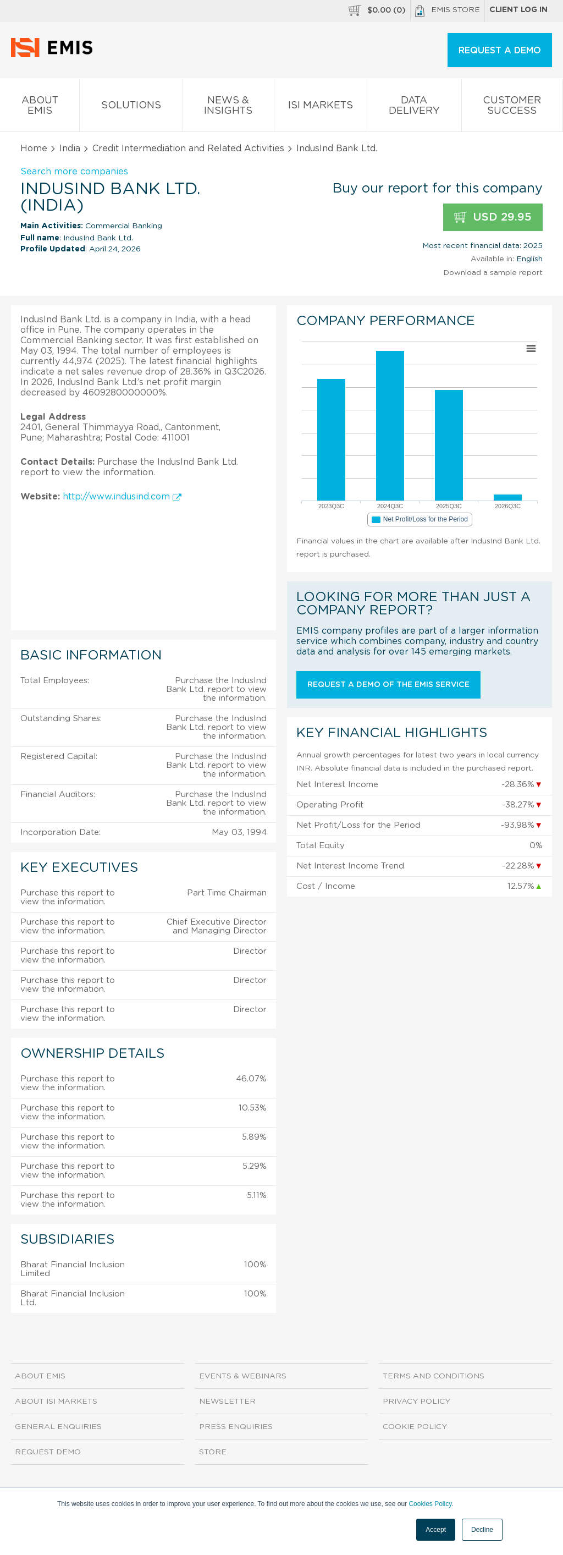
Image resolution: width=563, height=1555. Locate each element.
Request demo (48, 1452)
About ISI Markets (56, 1401)
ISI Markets (320, 107)
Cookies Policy (430, 1504)
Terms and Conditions (433, 1376)
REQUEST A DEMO (500, 50)
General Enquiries (58, 1427)
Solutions (131, 107)
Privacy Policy (416, 1401)
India (69, 148)
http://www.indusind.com (122, 496)
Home (33, 148)
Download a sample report (493, 273)
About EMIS (39, 108)
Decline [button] (482, 1530)
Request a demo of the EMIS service (388, 685)
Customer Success (512, 108)
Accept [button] (436, 1530)
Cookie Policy (415, 1427)
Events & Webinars (242, 1376)
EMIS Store (447, 11)
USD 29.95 (493, 217)
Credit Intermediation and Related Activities (188, 148)
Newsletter (227, 1401)
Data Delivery (414, 108)
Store (213, 1452)
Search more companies (74, 171)
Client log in (518, 10)
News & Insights (228, 108)
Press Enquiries (236, 1427)
